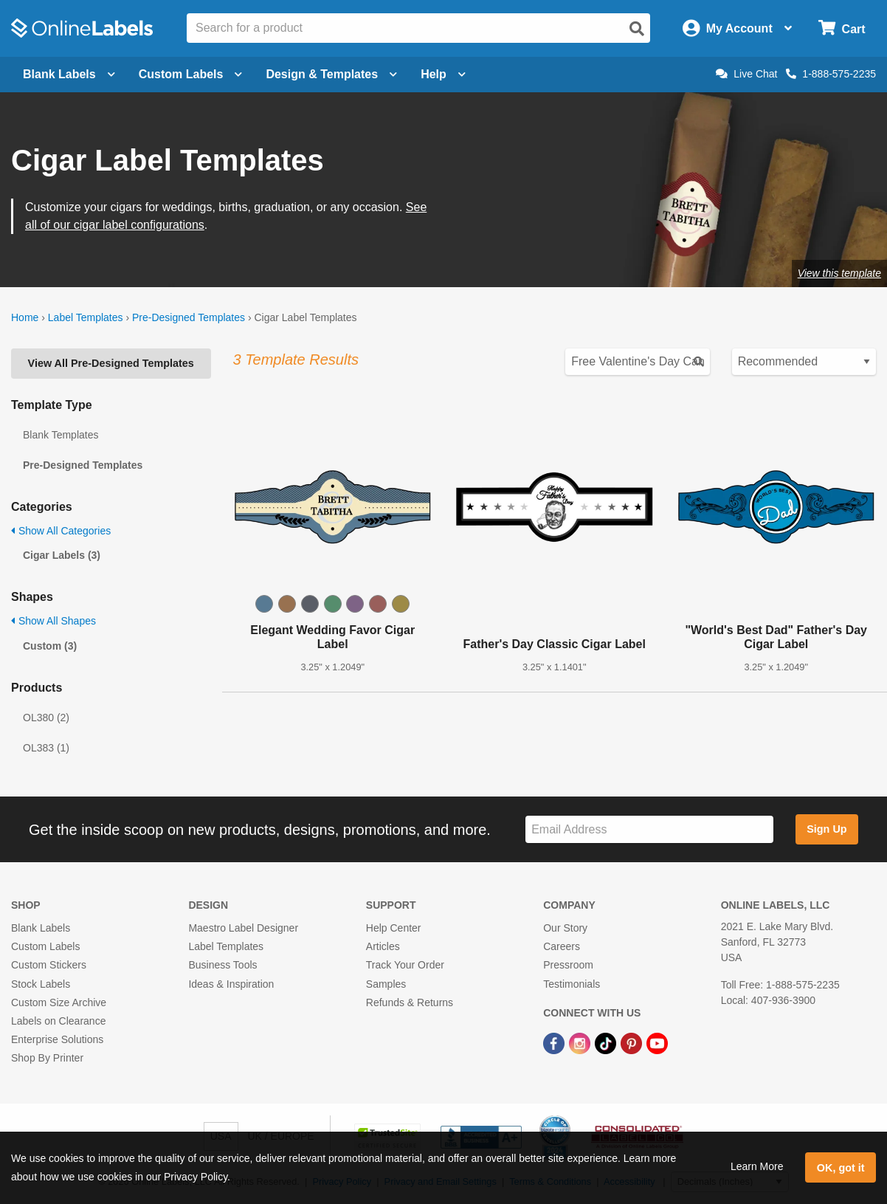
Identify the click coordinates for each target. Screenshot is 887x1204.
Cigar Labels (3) (61, 555)
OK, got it (841, 1168)
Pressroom (568, 965)
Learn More (757, 1166)
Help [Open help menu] (443, 74)
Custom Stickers (48, 965)
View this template (839, 273)
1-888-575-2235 (831, 74)
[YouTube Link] (657, 1042)
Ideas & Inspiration (231, 984)
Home (24, 317)
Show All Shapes (53, 621)
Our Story (565, 928)
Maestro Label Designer (243, 928)
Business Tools (222, 965)
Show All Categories (61, 531)
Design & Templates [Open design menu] (331, 74)
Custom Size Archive (58, 1002)
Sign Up (826, 829)
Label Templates (85, 317)
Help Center (393, 928)
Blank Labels (40, 928)
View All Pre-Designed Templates (111, 363)
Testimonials (571, 984)
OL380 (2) (46, 717)
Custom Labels (45, 946)
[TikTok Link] (607, 1042)
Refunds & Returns (409, 1002)
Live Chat (746, 74)
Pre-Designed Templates (188, 317)
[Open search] (637, 29)
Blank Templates (60, 435)
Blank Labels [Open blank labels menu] (69, 74)
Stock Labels (40, 984)
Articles (383, 946)
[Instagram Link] (581, 1042)
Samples (386, 984)
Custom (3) (50, 646)
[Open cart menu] (841, 28)
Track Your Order (405, 965)
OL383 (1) (46, 748)
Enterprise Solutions (57, 1039)
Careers (561, 946)
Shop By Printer (47, 1058)
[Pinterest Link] (633, 1042)
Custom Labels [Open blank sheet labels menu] (191, 74)
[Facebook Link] (555, 1042)
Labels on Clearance (58, 1021)
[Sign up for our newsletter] (649, 829)
